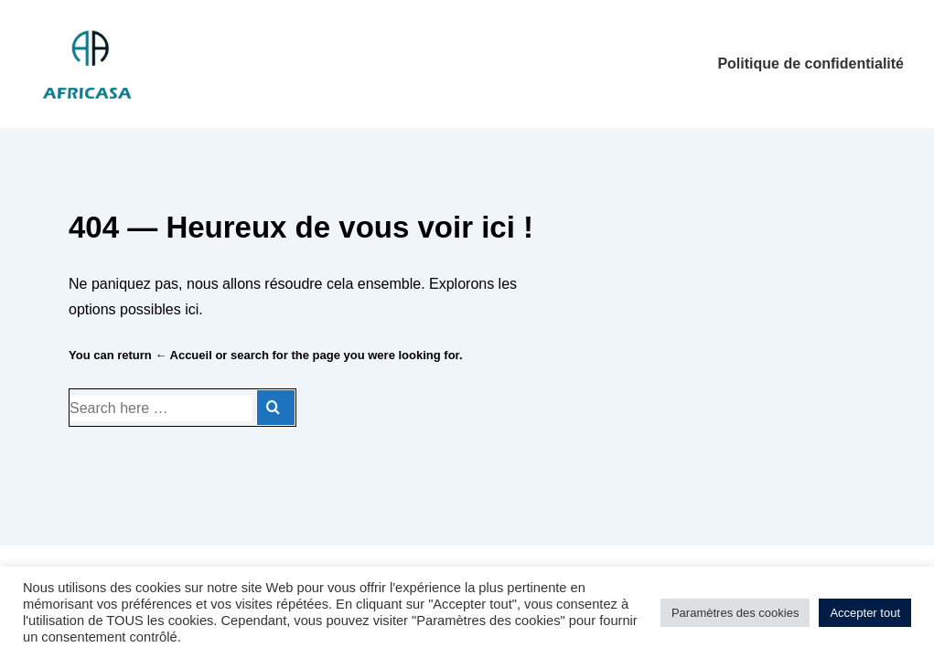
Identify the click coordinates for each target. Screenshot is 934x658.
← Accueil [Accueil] (183, 355)
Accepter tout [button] (865, 613)
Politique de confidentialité (810, 63)
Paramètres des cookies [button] (735, 613)
